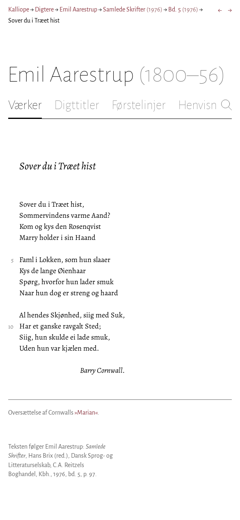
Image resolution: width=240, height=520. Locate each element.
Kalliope (18, 9)
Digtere (44, 9)
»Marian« (86, 412)
